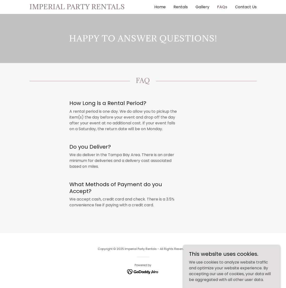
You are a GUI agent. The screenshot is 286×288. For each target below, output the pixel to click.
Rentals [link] (180, 7)
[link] (86, 8)
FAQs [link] (222, 7)
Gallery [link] (202, 7)
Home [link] (160, 7)
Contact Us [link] (246, 7)
